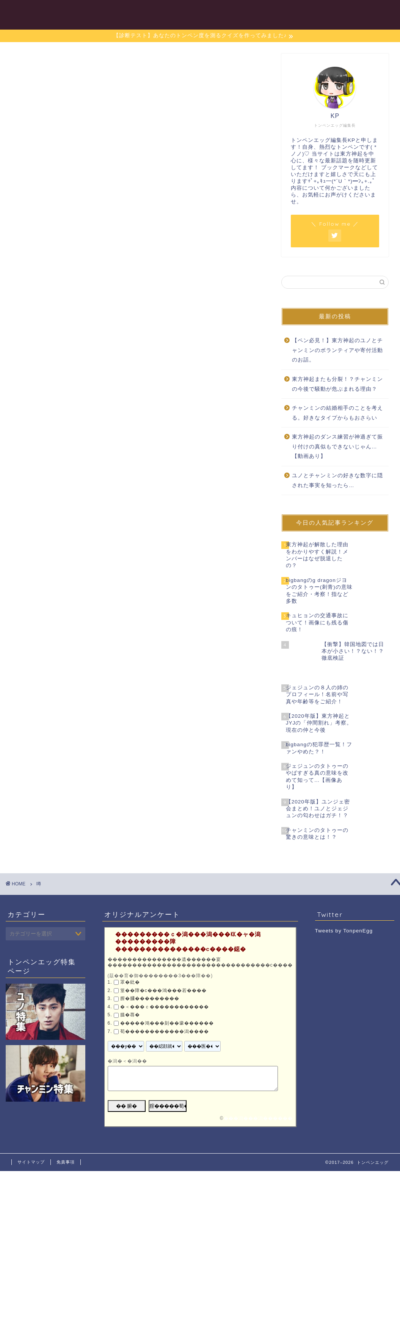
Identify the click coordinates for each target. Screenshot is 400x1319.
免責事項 (65, 1147)
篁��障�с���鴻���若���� (163, 975)
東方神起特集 (321, 11)
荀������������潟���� (164, 1016)
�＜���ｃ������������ (164, 992)
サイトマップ (31, 1147)
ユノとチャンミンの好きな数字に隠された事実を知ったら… (337, 480)
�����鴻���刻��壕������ (167, 1008)
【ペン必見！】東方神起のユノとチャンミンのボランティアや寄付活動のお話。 (337, 350)
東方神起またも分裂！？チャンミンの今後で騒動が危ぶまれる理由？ (337, 384)
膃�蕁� (130, 1000)
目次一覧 (189, 11)
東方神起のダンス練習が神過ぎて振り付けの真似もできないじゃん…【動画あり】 (337, 446)
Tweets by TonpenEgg (344, 915)
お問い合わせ (368, 11)
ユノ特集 (225, 11)
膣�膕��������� (149, 983)
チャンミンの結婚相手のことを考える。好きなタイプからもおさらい (337, 413)
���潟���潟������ (258, 1103)
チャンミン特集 (270, 11)
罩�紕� (130, 967)
